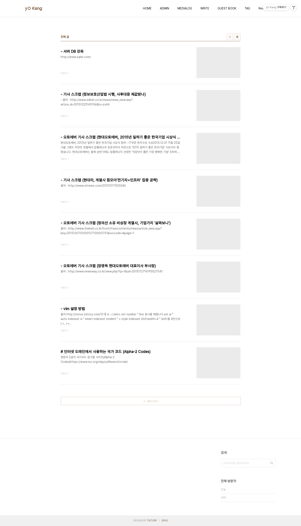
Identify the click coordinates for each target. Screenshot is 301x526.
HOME (147, 8)
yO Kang (33, 8)
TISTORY (152, 520)
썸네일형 (230, 37)
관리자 (165, 520)
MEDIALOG (184, 8)
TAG (247, 8)
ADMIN (164, 8)
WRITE (204, 8)
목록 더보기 (152, 401)
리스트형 (237, 37)
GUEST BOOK (227, 8)
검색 (272, 463)
